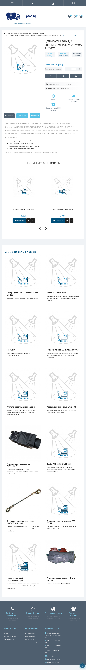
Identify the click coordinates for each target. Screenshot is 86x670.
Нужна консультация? (53, 69)
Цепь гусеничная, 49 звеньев (62, 209)
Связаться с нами (9, 639)
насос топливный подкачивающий (15, 579)
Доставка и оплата (10, 636)
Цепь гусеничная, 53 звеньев (23, 209)
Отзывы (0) (22, 116)
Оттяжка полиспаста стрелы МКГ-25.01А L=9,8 (20, 522)
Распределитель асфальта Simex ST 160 (22, 294)
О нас (6, 633)
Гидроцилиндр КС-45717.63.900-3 (62, 350)
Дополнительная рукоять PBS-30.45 (61, 522)
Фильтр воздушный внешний (21, 407)
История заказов (30, 636)
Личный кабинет (30, 633)
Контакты (35, 116)
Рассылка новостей (31, 643)
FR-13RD (11, 350)
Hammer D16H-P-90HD (57, 293)
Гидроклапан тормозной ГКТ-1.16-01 (18, 465)
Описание (9, 116)
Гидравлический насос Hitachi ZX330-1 (61, 579)
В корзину (19, 220)
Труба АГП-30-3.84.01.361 (59, 464)
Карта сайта (8, 643)
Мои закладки (29, 639)
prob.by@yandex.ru (52, 656)
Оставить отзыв (77, 54)
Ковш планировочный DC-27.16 (61, 407)
